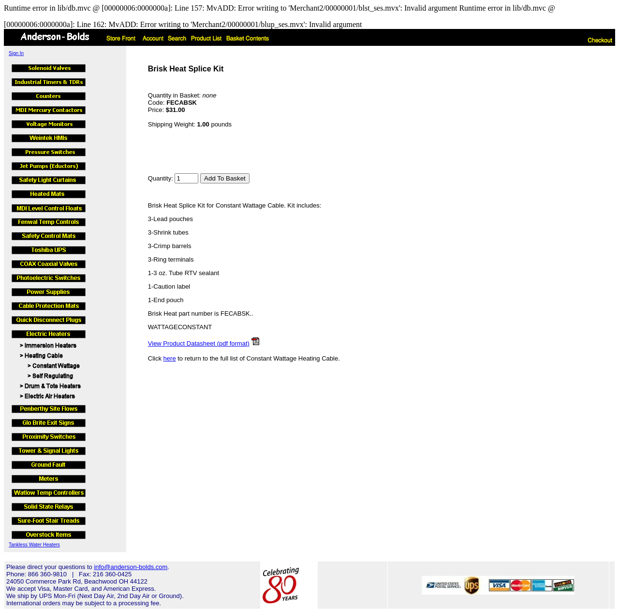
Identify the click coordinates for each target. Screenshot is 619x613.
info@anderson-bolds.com (130, 567)
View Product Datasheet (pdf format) (199, 343)
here (169, 358)
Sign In (16, 53)
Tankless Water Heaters (34, 544)
